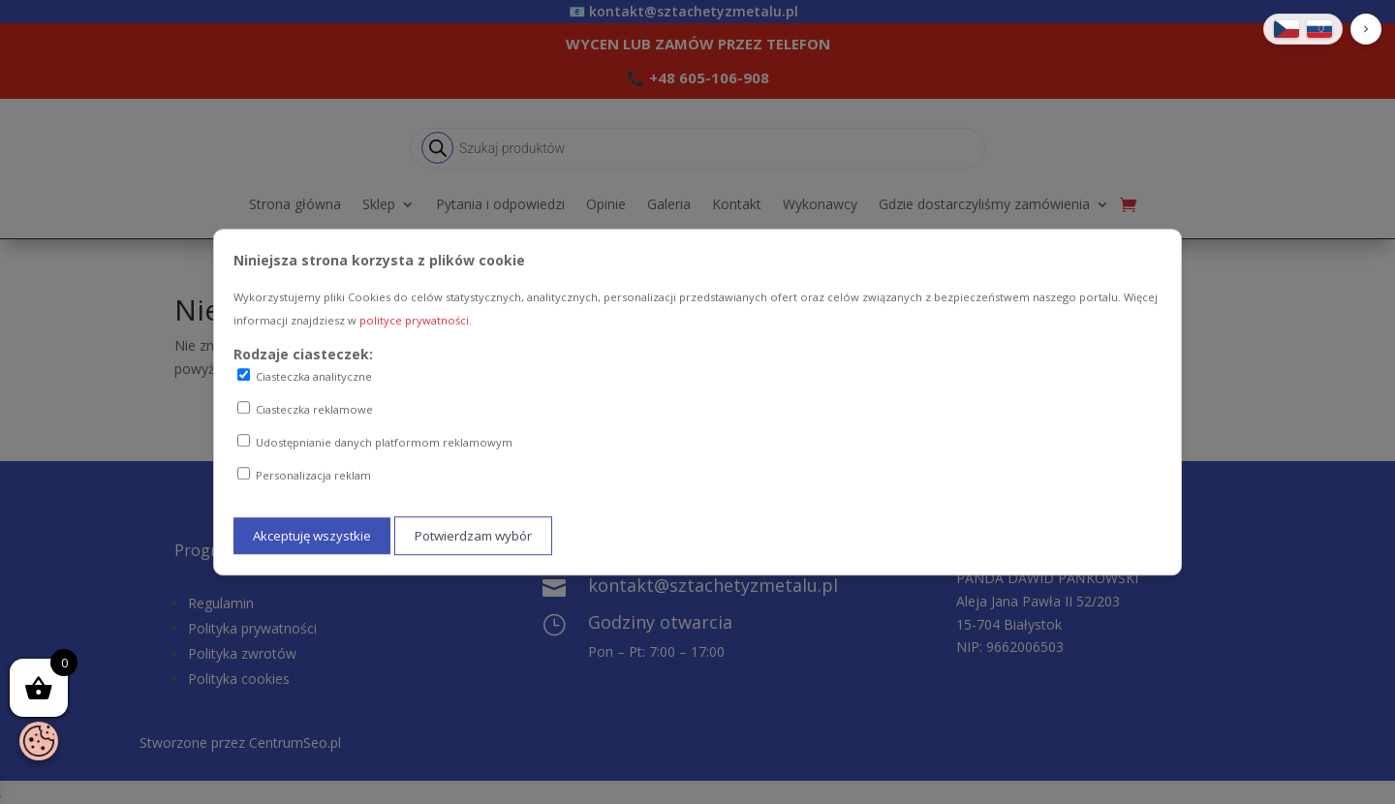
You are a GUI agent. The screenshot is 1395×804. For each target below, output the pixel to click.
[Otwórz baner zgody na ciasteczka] (38, 741)
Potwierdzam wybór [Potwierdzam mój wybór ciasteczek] (473, 535)
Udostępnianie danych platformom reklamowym (374, 441)
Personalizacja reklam (304, 474)
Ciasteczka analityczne (304, 377)
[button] (1365, 29)
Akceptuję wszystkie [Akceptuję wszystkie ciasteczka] (312, 535)
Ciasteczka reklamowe (305, 409)
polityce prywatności (414, 320)
